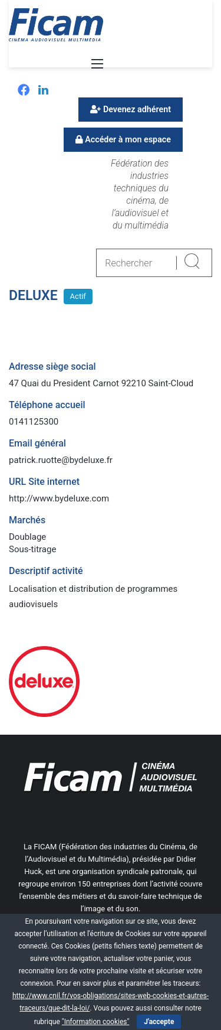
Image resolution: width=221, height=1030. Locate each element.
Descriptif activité (46, 570)
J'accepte (159, 1022)
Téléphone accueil (47, 404)
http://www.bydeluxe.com (59, 498)
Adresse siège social (52, 366)
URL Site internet (44, 481)
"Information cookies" (96, 1022)
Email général (37, 443)
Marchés (27, 520)
